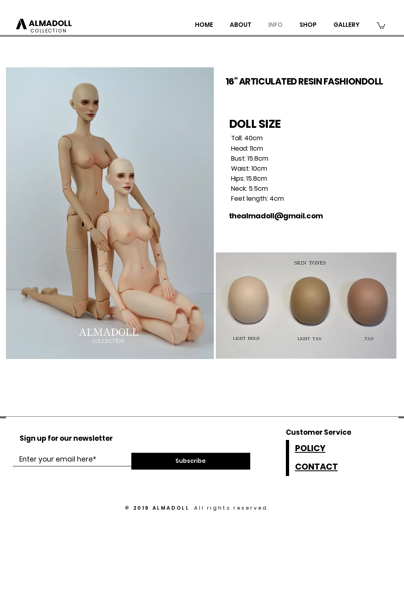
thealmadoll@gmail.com (276, 216)
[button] (381, 25)
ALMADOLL (50, 23)
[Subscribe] (190, 461)
